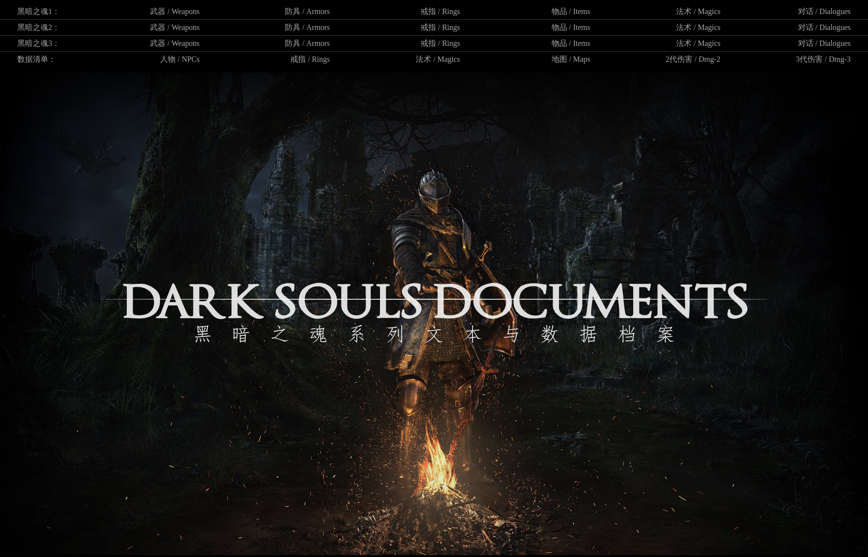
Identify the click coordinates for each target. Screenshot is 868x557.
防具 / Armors (307, 11)
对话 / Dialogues (824, 11)
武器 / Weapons (175, 11)
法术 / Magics (698, 11)
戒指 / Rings (440, 11)
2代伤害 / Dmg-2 (692, 59)
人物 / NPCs (180, 59)
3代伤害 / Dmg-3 (823, 59)
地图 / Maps (571, 59)
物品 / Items (571, 11)
